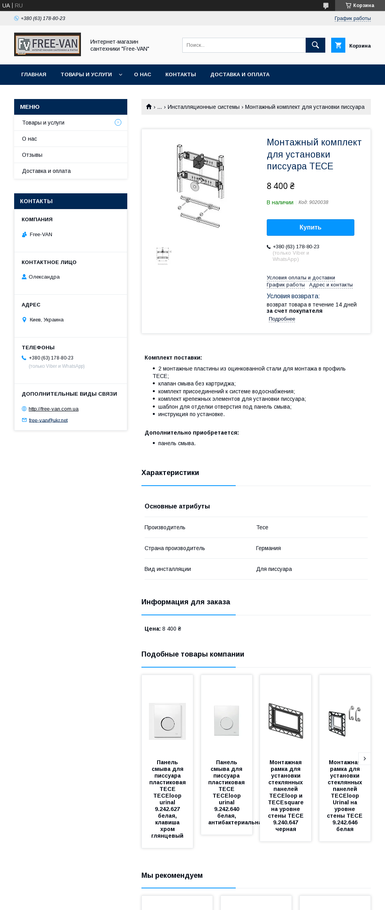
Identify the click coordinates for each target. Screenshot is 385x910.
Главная (33, 74)
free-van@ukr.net (48, 420)
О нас (142, 74)
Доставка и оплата (240, 74)
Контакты (180, 74)
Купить (311, 227)
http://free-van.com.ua (54, 409)
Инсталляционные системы (204, 107)
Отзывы (32, 155)
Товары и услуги (86, 74)
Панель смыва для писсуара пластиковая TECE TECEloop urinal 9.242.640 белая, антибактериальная (236, 792)
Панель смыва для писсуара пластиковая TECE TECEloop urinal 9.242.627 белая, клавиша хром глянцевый (168, 799)
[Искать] (315, 45)
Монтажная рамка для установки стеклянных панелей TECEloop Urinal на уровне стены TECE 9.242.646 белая (345, 795)
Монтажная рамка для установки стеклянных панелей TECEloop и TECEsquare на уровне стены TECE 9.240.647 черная (286, 795)
